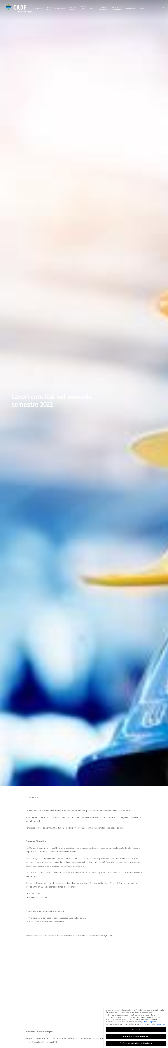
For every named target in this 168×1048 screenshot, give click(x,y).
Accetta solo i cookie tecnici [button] (136, 1036)
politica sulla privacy (149, 1022)
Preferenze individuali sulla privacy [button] (136, 1043)
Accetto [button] (136, 1029)
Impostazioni (161, 1024)
